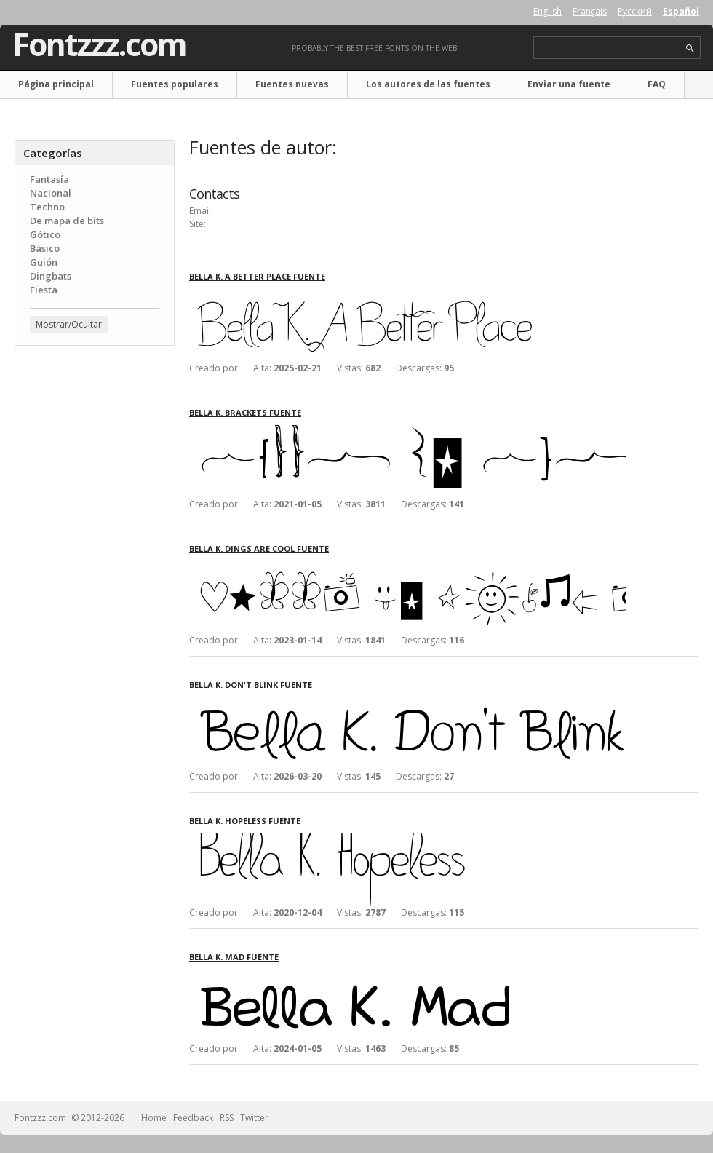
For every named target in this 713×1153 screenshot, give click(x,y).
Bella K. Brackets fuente (245, 412)
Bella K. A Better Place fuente (257, 276)
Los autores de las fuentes (428, 84)
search (690, 48)
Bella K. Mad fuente (234, 956)
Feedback (193, 1118)
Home (154, 1118)
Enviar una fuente (568, 84)
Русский (635, 11)
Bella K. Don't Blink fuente (250, 684)
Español (681, 11)
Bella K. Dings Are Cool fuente (259, 548)
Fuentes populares (174, 84)
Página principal (56, 84)
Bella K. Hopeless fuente (244, 820)
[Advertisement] (95, 445)
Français (590, 11)
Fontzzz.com (99, 44)
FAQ (657, 84)
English (547, 11)
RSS (227, 1118)
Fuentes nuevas (292, 84)
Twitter (254, 1118)
